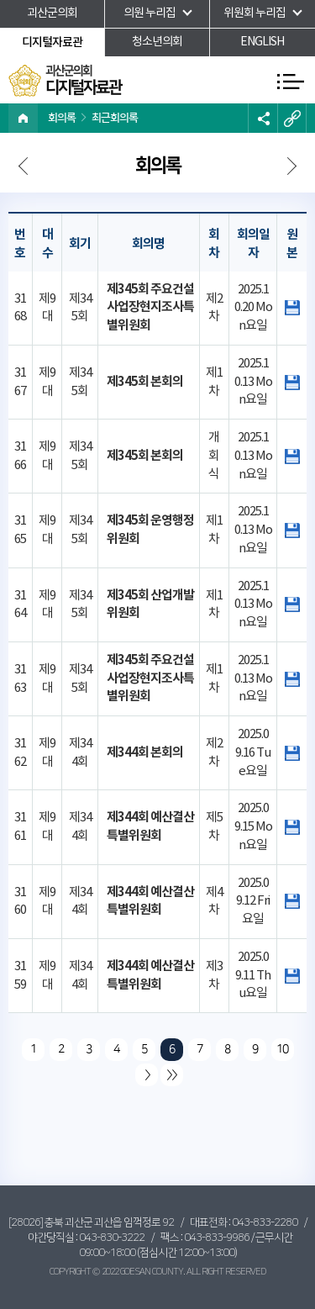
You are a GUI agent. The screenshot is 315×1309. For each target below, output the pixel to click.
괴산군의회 (52, 13)
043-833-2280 (264, 1222)
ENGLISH (262, 42)
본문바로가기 (0, 0)
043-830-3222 (111, 1237)
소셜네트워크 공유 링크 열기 (262, 118)
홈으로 (23, 118)
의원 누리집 (149, 13)
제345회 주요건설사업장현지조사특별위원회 (150, 308)
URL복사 (292, 118)
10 (282, 1049)
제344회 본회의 (145, 752)
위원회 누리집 (254, 13)
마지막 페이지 (171, 1075)
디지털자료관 (52, 42)
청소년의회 (157, 42)
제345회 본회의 (145, 381)
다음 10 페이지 (146, 1075)
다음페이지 (25, 168)
